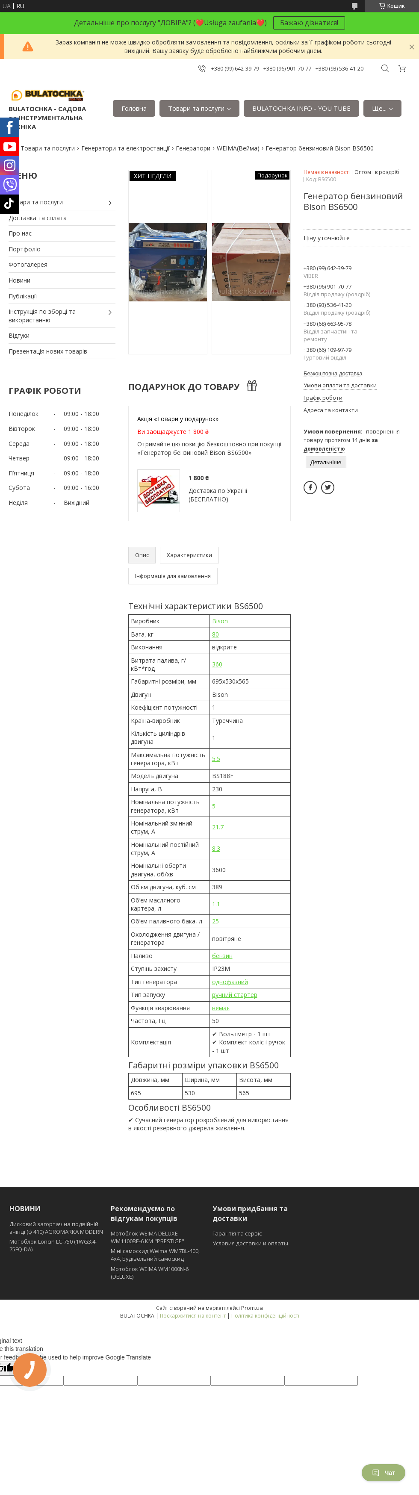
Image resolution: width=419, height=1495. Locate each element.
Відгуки (19, 335)
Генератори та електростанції (125, 148)
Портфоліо (25, 249)
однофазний (230, 982)
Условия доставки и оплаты (250, 1243)
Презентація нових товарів (48, 351)
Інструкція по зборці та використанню (42, 315)
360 (217, 664)
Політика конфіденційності (265, 1315)
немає (221, 1008)
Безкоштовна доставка (333, 373)
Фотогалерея (28, 264)
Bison (220, 621)
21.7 (218, 827)
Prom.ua (252, 1308)
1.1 (216, 904)
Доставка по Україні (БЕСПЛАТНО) (218, 495)
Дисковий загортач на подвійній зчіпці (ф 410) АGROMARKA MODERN (56, 1228)
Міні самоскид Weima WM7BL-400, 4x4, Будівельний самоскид (155, 1254)
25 (215, 921)
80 (215, 634)
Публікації (23, 296)
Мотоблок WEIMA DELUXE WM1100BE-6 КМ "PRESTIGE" (147, 1237)
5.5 (216, 759)
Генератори (193, 148)
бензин (222, 956)
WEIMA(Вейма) (238, 148)
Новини (19, 280)
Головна (134, 108)
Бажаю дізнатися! (309, 22)
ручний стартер (234, 995)
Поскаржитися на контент (193, 1315)
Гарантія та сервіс (237, 1233)
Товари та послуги (196, 108)
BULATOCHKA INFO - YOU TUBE (301, 108)
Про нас (20, 233)
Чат (383, 1473)
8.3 (216, 848)
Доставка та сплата (38, 218)
